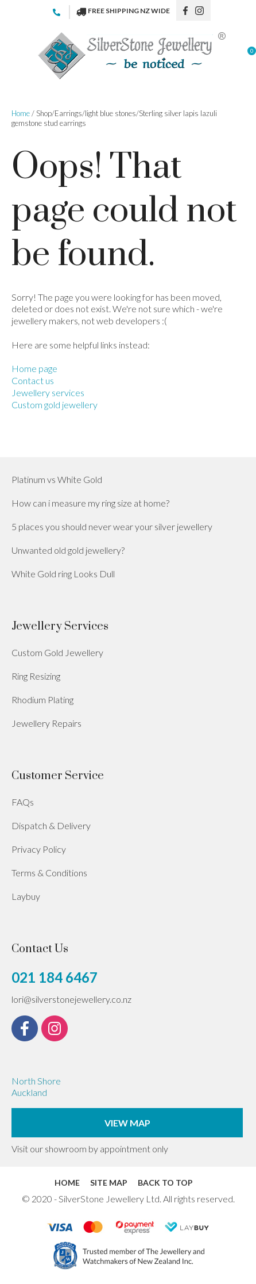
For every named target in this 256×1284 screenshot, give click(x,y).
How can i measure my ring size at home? (90, 502)
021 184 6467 (61, 12)
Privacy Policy (38, 849)
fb (186, 10)
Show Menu (18, 56)
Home (20, 113)
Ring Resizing (35, 675)
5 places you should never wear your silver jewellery (111, 526)
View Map (127, 1122)
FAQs (22, 801)
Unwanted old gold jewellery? (68, 550)
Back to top (165, 1182)
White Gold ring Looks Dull (63, 573)
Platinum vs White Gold (56, 479)
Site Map (108, 1182)
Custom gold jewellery (54, 404)
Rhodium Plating (42, 699)
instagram (203, 10)
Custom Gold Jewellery (57, 652)
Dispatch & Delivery (51, 825)
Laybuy (25, 896)
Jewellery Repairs (46, 723)
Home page (34, 368)
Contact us (32, 380)
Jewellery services (47, 392)
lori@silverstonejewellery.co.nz (71, 999)
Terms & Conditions (49, 872)
